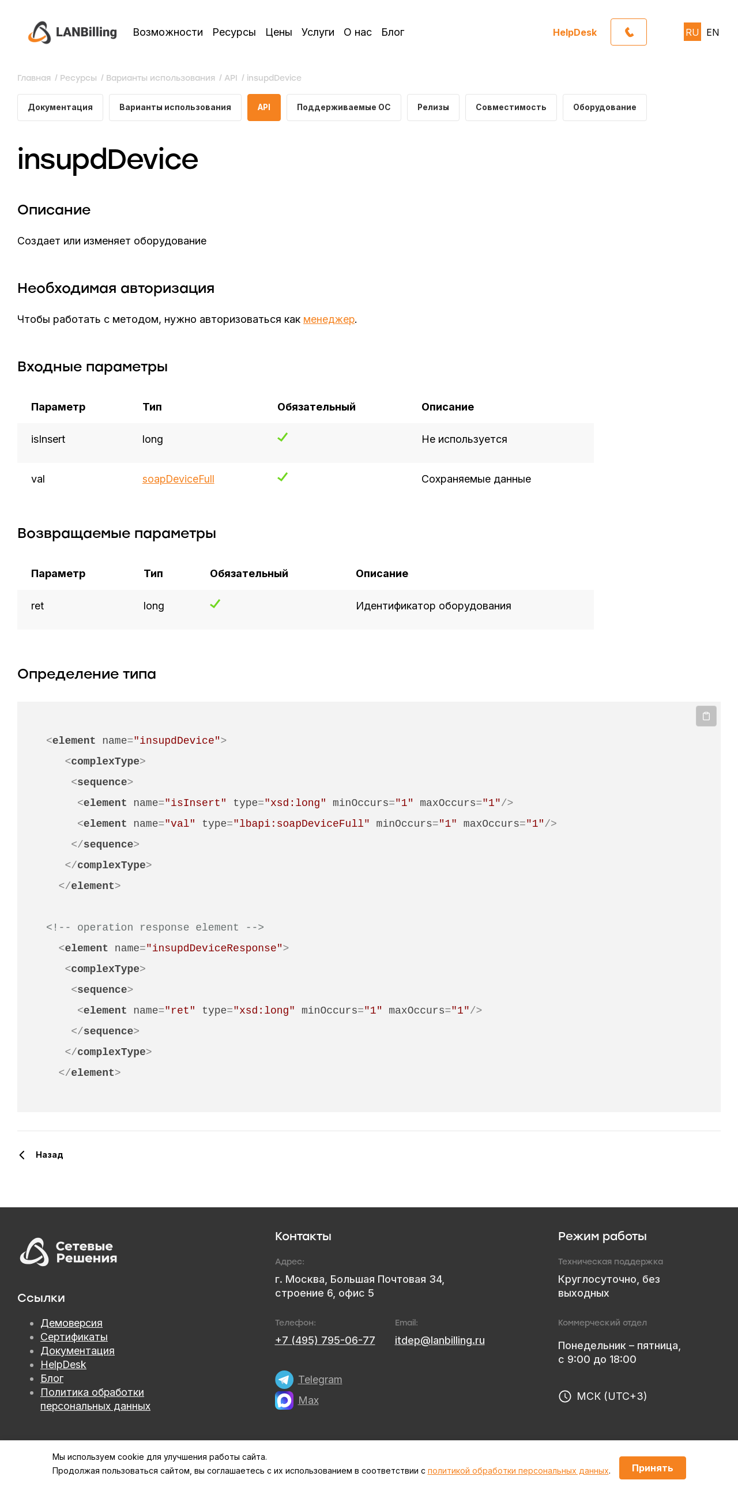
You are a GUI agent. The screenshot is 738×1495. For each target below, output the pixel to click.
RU (692, 32)
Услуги (318, 32)
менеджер (329, 320)
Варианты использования (176, 107)
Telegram (320, 1380)
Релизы (438, 107)
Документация (60, 107)
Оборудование (611, 107)
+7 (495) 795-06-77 (325, 1341)
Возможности (168, 32)
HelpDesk (575, 32)
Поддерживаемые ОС (348, 107)
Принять (652, 1468)
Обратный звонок (646, 28)
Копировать (706, 716)
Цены (278, 32)
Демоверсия (72, 1323)
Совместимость (517, 107)
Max (308, 1401)
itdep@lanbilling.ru (440, 1341)
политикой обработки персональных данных (518, 1470)
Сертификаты (74, 1337)
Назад (49, 1155)
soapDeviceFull (178, 479)
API (266, 107)
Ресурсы (234, 32)
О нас (358, 32)
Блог (392, 32)
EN (713, 32)
